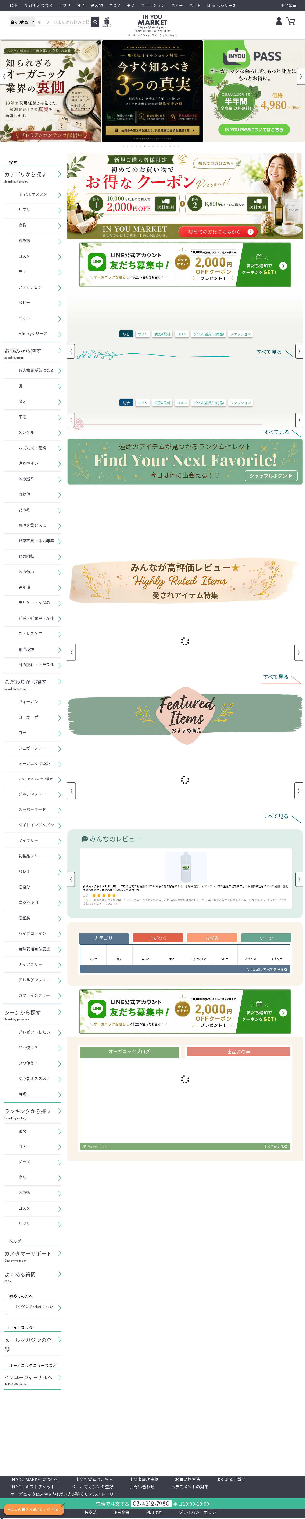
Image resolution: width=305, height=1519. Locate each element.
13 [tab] (174, 146)
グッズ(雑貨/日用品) (208, 333)
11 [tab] (165, 146)
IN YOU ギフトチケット (34, 1487)
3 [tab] (132, 146)
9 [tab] (157, 146)
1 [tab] (123, 146)
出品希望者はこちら (97, 1479)
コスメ (182, 333)
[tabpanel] (50, 91)
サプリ (143, 333)
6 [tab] (144, 146)
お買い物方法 (193, 1479)
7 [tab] (149, 146)
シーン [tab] (266, 937)
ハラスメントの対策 (196, 1487)
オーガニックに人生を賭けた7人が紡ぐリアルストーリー (67, 1495)
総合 (126, 333)
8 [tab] (153, 146)
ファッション (240, 333)
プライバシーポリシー (201, 1513)
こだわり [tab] (158, 937)
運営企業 (120, 1513)
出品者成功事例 (148, 1479)
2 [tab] (127, 146)
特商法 (88, 1513)
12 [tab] (170, 146)
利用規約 (154, 1513)
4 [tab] (136, 146)
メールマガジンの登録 (95, 1487)
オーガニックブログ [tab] (129, 1052)
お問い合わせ (147, 1487)
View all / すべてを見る (267, 970)
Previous (4, 76)
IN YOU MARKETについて (36, 1479)
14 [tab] (178, 146)
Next (301, 76)
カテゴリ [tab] (103, 937)
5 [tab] (140, 146)
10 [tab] (161, 146)
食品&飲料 (162, 333)
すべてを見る (275, 1147)
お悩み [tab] (212, 937)
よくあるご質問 (238, 1479)
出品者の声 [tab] (239, 1052)
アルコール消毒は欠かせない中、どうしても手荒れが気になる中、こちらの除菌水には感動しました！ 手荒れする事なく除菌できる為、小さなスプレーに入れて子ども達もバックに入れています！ (185, 901)
